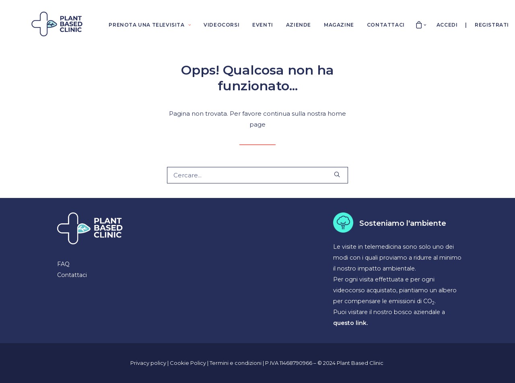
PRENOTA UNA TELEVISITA (150, 25)
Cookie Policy (188, 363)
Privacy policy (148, 363)
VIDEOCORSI (221, 25)
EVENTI (262, 25)
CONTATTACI (386, 25)
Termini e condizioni (236, 363)
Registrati (492, 25)
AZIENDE (298, 25)
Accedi (447, 25)
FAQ (63, 264)
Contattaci (72, 275)
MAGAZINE (339, 25)
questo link (350, 323)
